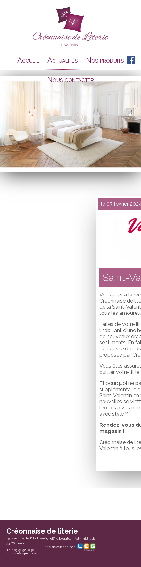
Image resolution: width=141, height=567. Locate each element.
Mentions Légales (57, 538)
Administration (86, 538)
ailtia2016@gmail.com (22, 553)
